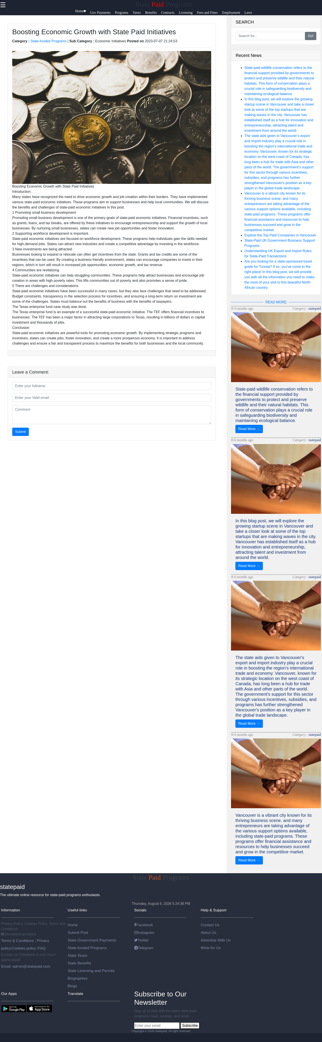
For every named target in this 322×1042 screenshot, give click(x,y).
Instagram (144, 932)
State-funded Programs (49, 41)
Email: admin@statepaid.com (25, 966)
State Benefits (79, 963)
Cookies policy (24, 948)
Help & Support (213, 910)
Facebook (143, 925)
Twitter (141, 940)
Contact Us (210, 925)
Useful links (77, 910)
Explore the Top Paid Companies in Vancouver (280, 235)
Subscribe (190, 1025)
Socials (140, 910)
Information (10, 910)
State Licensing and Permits (91, 971)
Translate (75, 993)
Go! (310, 36)
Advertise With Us (216, 940)
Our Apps (9, 993)
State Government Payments (92, 940)
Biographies (78, 978)
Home (73, 925)
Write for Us (211, 948)
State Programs (164, 4)
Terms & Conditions (18, 940)
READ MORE (276, 302)
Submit (20, 432)
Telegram (143, 948)
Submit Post (78, 932)
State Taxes (77, 955)
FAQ (42, 948)
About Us (208, 932)
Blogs (72, 986)
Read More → (249, 429)
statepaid (314, 308)
